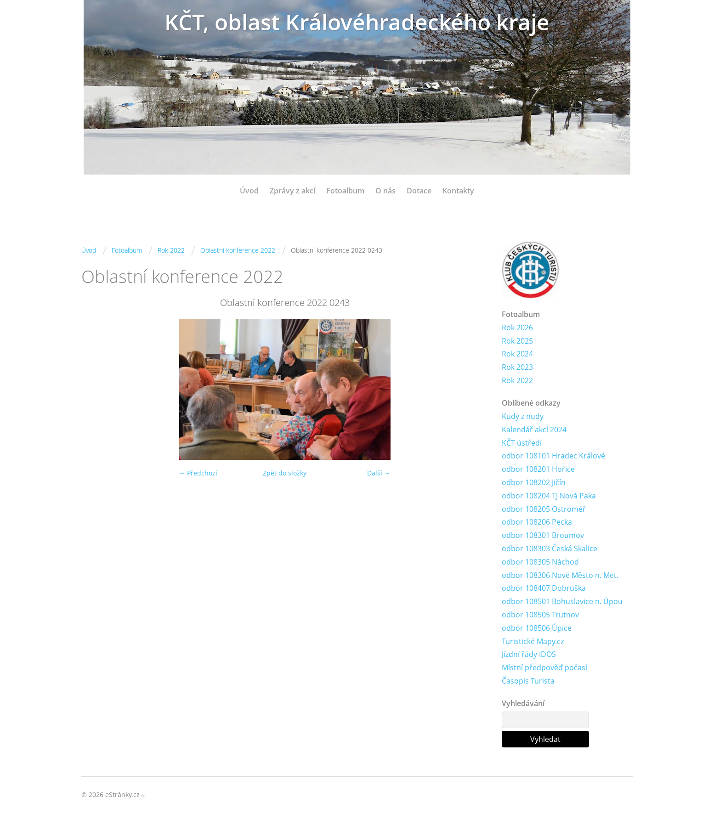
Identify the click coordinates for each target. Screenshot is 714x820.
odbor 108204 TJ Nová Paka (549, 496)
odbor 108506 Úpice (537, 628)
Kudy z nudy (523, 416)
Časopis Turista (528, 681)
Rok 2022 (171, 250)
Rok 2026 (517, 327)
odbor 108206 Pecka (537, 522)
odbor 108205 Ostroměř (544, 509)
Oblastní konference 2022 (237, 250)
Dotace (419, 191)
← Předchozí (198, 473)
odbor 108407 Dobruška (544, 588)
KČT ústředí (522, 443)
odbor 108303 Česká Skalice (549, 548)
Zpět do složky (284, 473)
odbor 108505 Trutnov (540, 615)
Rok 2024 (517, 354)
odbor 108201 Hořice (538, 469)
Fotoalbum (345, 191)
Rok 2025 (517, 341)
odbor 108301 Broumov (543, 535)
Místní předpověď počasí (544, 667)
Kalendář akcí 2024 (534, 429)
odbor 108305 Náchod (540, 562)
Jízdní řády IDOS (529, 654)
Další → (379, 473)
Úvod (249, 191)
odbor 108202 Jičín (534, 482)
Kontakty (458, 191)
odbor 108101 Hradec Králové (553, 456)
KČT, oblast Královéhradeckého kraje (357, 22)
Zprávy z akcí (292, 191)
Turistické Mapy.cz (533, 641)
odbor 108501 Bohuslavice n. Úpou (562, 601)
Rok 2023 (517, 367)
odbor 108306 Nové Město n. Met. (560, 575)
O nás (385, 191)
